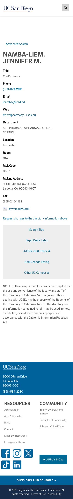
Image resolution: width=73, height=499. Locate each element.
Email (6, 96)
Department (10, 122)
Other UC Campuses (36, 272)
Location (8, 140)
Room (7, 153)
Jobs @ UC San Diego (52, 426)
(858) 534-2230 (13, 391)
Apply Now (53, 459)
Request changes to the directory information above (35, 218)
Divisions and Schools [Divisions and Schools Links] (36, 480)
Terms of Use (38, 493)
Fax (5, 196)
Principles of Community (53, 420)
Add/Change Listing (37, 262)
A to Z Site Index (13, 416)
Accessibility (55, 493)
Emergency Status (14, 442)
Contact (8, 429)
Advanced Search (17, 44)
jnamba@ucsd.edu (14, 102)
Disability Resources (15, 435)
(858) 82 (12, 89)
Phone (7, 83)
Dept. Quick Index (37, 240)
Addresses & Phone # (36, 251)
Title (6, 71)
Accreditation (11, 409)
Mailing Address (13, 178)
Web (6, 109)
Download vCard (18, 209)
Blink (7, 422)
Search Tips (36, 229)
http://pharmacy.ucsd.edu (19, 115)
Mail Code (9, 165)
